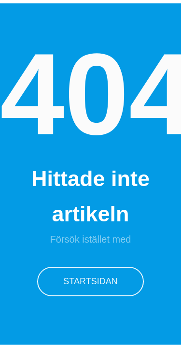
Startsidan (90, 281)
